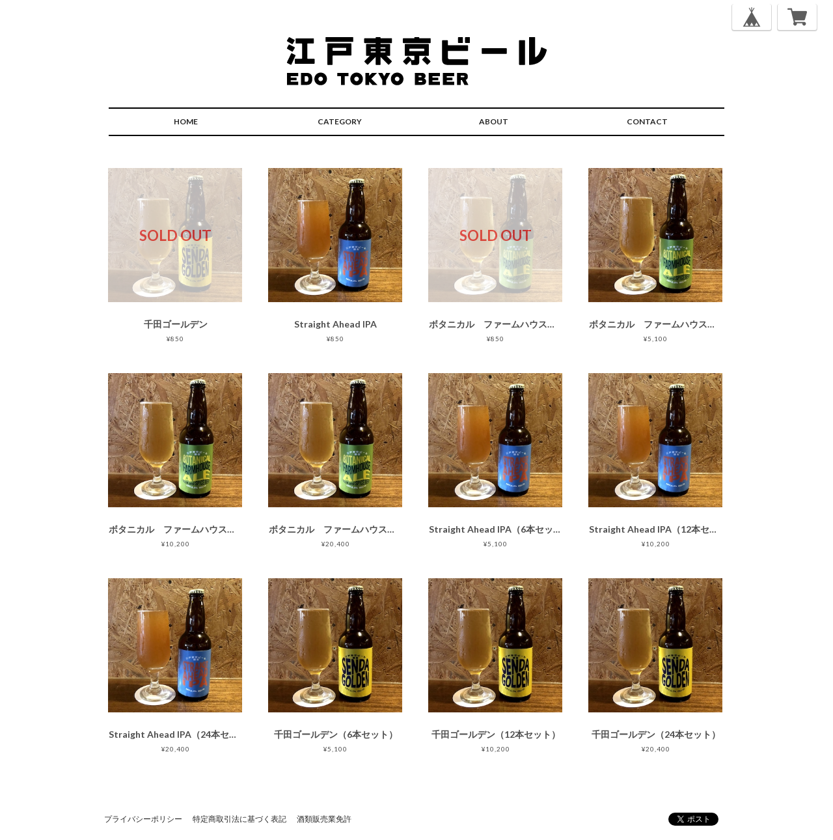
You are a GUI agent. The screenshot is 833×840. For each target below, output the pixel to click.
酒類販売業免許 (324, 819)
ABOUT (493, 121)
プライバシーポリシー (143, 819)
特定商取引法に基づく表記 (239, 819)
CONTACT (647, 121)
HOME (186, 121)
